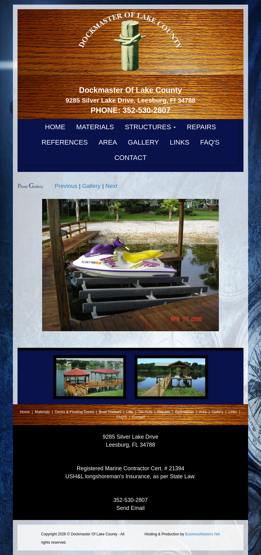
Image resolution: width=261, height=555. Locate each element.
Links (233, 412)
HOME (55, 127)
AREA (108, 142)
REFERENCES (65, 142)
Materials (43, 412)
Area (203, 412)
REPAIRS (201, 127)
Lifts (130, 412)
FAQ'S (209, 142)
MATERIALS (95, 127)
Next (111, 186)
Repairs (164, 412)
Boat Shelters (110, 412)
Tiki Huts (145, 412)
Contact (138, 417)
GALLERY (143, 142)
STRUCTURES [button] (150, 127)
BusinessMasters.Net (202, 534)
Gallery (91, 186)
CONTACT (130, 157)
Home (25, 412)
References (185, 412)
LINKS (179, 142)
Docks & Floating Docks (75, 412)
